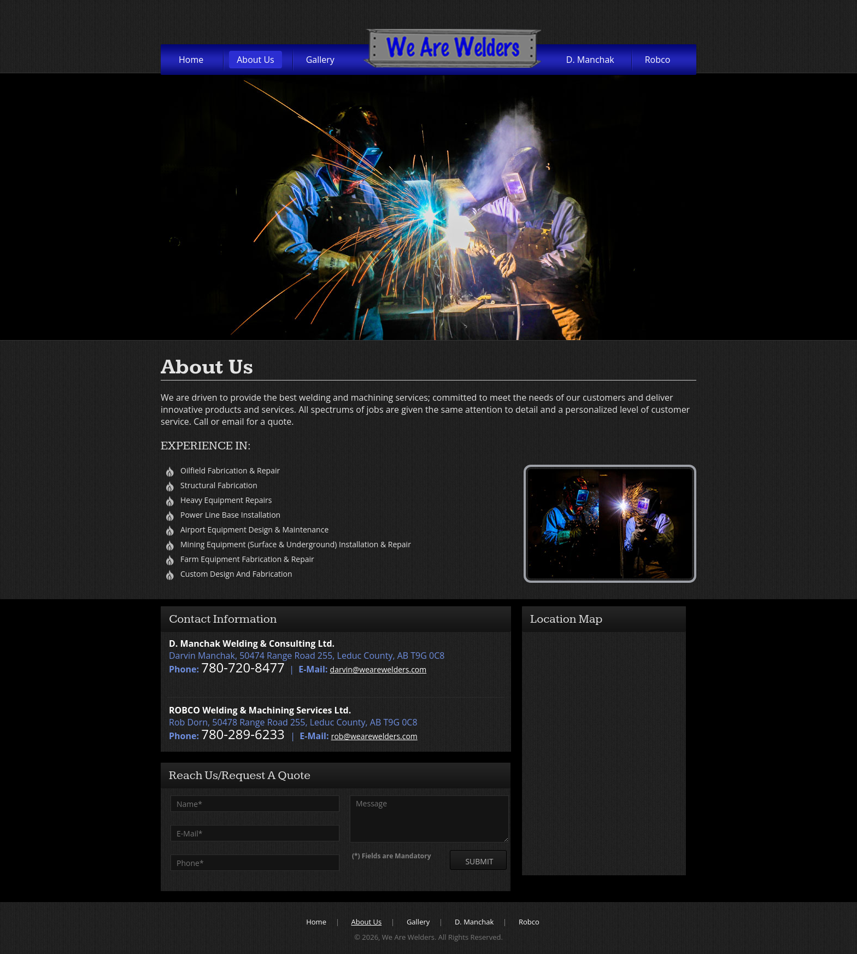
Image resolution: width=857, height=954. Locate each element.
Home (191, 60)
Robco (658, 60)
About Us (255, 60)
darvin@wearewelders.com (378, 669)
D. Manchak (590, 60)
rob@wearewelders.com (374, 736)
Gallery (320, 60)
